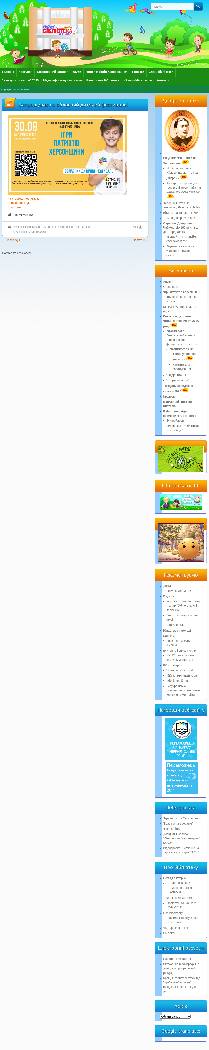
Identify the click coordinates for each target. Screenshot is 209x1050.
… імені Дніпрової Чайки (179, 218)
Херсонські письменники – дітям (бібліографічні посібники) (183, 606)
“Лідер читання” (176, 375)
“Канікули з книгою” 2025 (20, 80)
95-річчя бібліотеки (179, 897)
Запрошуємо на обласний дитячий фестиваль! (73, 104)
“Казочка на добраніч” (178, 823)
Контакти (163, 80)
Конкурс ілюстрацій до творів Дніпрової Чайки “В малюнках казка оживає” (183, 190)
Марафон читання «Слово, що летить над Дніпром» (182, 173)
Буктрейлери (175, 420)
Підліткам (169, 596)
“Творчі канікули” (177, 380)
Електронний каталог (52, 71)
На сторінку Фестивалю (23, 198)
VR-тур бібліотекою (138, 80)
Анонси (168, 281)
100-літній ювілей (178, 883)
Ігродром (169, 396)
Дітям (167, 586)
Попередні (11, 240)
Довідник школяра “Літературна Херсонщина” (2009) (181, 838)
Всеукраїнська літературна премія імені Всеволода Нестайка (183, 690)
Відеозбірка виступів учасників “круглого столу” (180, 251)
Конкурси (25, 71)
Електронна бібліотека (102, 80)
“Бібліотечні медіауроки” (182, 675)
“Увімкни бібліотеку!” (180, 670)
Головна (8, 71)
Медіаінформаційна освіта (62, 80)
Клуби (76, 71)
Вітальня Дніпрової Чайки (180, 212)
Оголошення (171, 286)
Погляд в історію (174, 878)
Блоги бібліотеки (161, 71)
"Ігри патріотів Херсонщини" (57, 226)
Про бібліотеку (173, 913)
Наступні (140, 240)
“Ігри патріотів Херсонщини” (106, 71)
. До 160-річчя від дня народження (180, 227)
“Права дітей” (172, 828)
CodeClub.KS (175, 625)
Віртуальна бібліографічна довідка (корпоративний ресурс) (181, 968)
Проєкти (138, 71)
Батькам (169, 635)
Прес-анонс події (19, 203)
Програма (14, 207)
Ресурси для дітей (178, 590)
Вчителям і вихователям (179, 650)
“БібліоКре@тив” (177, 680)
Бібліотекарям (172, 665)
